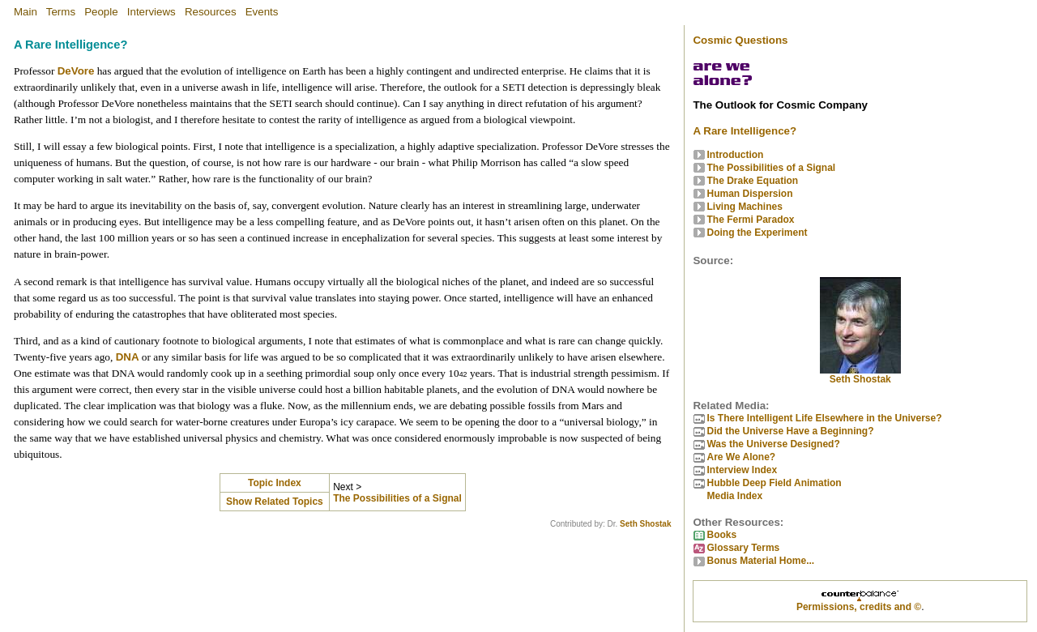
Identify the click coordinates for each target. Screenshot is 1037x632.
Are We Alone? (740, 457)
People (101, 12)
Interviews (151, 12)
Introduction (734, 154)
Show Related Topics (274, 501)
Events (262, 12)
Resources (211, 12)
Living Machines (744, 206)
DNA (127, 357)
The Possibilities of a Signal (397, 498)
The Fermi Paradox (750, 219)
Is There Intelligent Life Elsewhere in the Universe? (823, 418)
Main (25, 12)
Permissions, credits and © (858, 607)
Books (721, 534)
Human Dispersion (749, 193)
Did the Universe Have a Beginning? (789, 431)
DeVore (76, 71)
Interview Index (741, 470)
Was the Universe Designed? (772, 444)
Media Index (734, 496)
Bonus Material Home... (760, 560)
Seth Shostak (645, 523)
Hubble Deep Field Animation (773, 483)
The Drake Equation (752, 180)
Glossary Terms (742, 547)
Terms (60, 12)
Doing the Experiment (756, 232)
